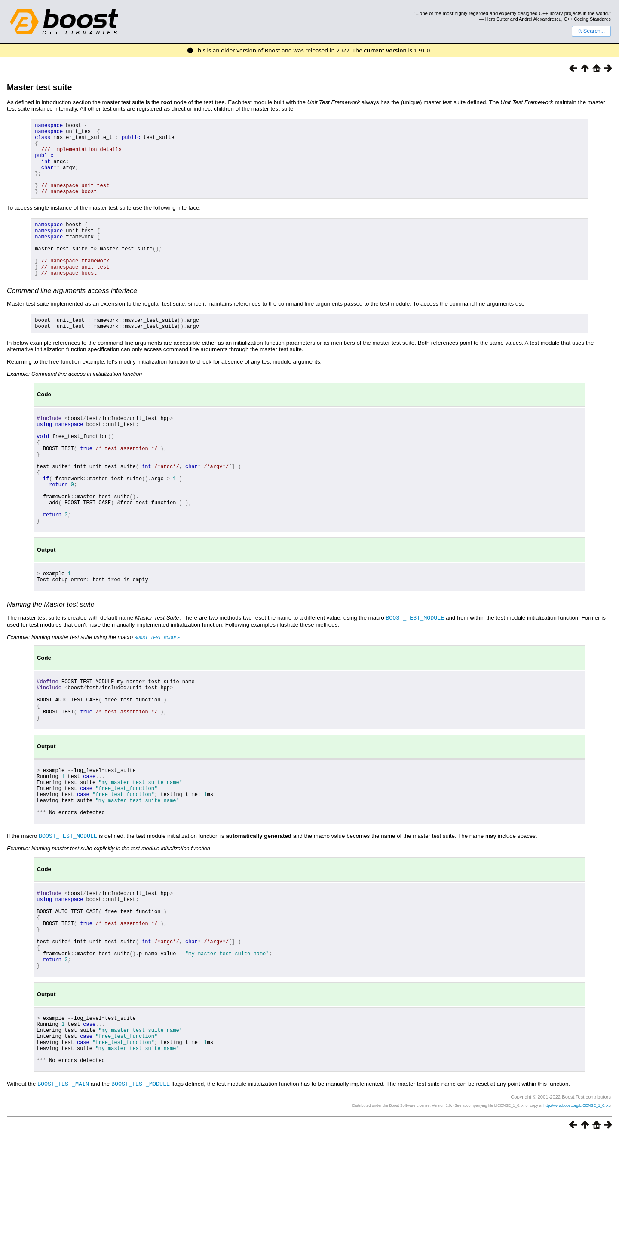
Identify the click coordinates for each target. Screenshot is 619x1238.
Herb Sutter (497, 19)
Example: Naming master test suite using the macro (93, 692)
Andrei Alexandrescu (540, 19)
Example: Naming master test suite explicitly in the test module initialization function (108, 922)
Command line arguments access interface (72, 317)
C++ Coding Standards (587, 19)
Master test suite (39, 87)
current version (385, 50)
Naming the (51, 660)
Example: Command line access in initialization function (74, 403)
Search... (591, 31)
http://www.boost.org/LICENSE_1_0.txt (576, 1206)
